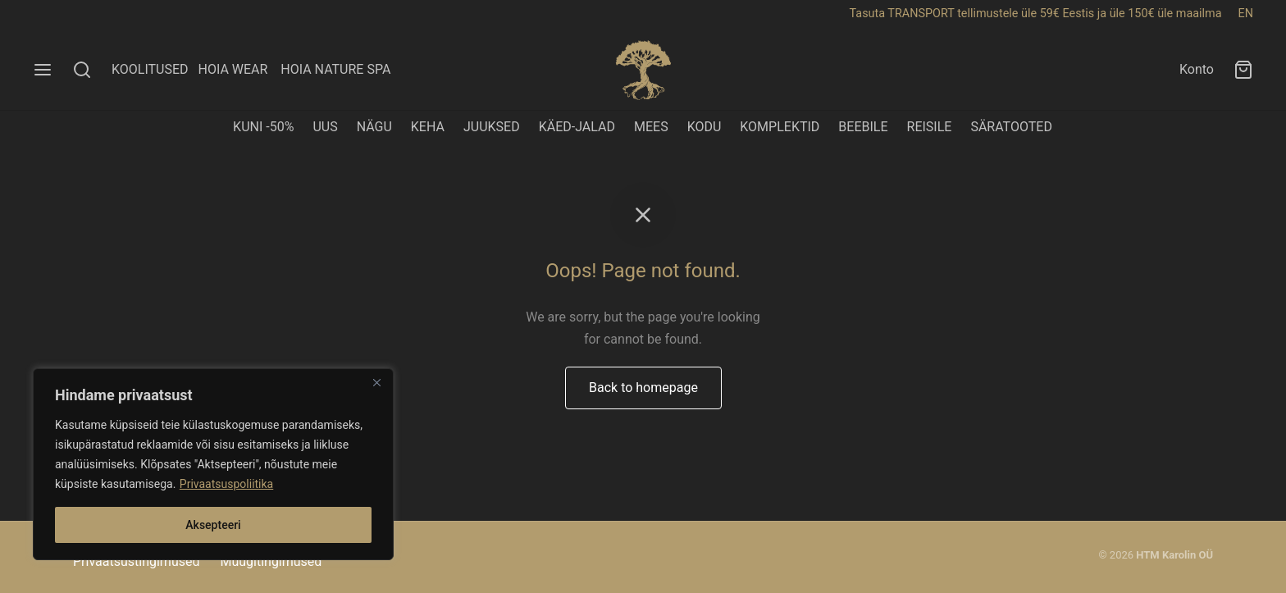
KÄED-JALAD (577, 127)
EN (1245, 14)
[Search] (82, 70)
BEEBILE (862, 127)
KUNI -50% (263, 127)
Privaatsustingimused (136, 561)
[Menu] (42, 69)
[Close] (376, 382)
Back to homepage (643, 387)
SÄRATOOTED (1011, 127)
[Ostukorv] (1243, 70)
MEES (651, 127)
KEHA (428, 127)
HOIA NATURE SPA (335, 69)
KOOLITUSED (150, 69)
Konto (1196, 69)
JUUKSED (491, 127)
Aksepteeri (212, 524)
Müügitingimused (271, 561)
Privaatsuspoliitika (226, 483)
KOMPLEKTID (779, 127)
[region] (213, 464)
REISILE (929, 127)
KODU (704, 127)
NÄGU (374, 127)
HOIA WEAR (239, 69)
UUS (324, 127)
